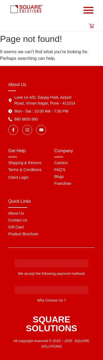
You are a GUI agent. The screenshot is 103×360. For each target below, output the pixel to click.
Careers (61, 163)
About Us (16, 213)
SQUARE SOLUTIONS (51, 323)
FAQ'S (59, 169)
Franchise (62, 183)
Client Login (18, 177)
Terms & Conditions (24, 169)
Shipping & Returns (24, 163)
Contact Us (17, 220)
